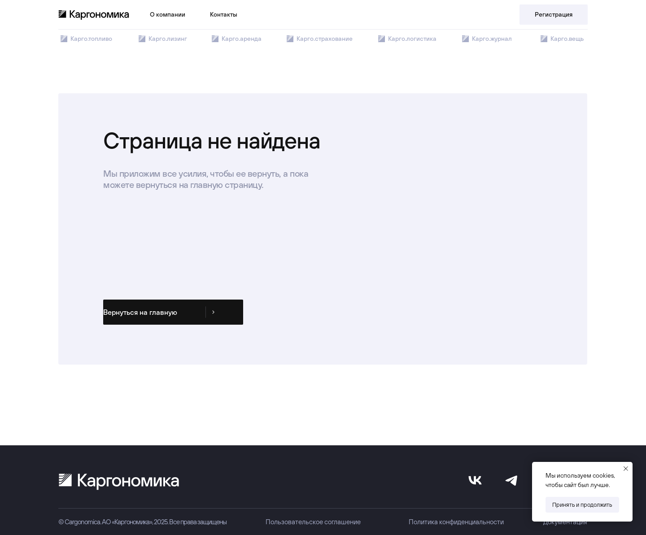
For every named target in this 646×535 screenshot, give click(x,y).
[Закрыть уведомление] (625, 468)
